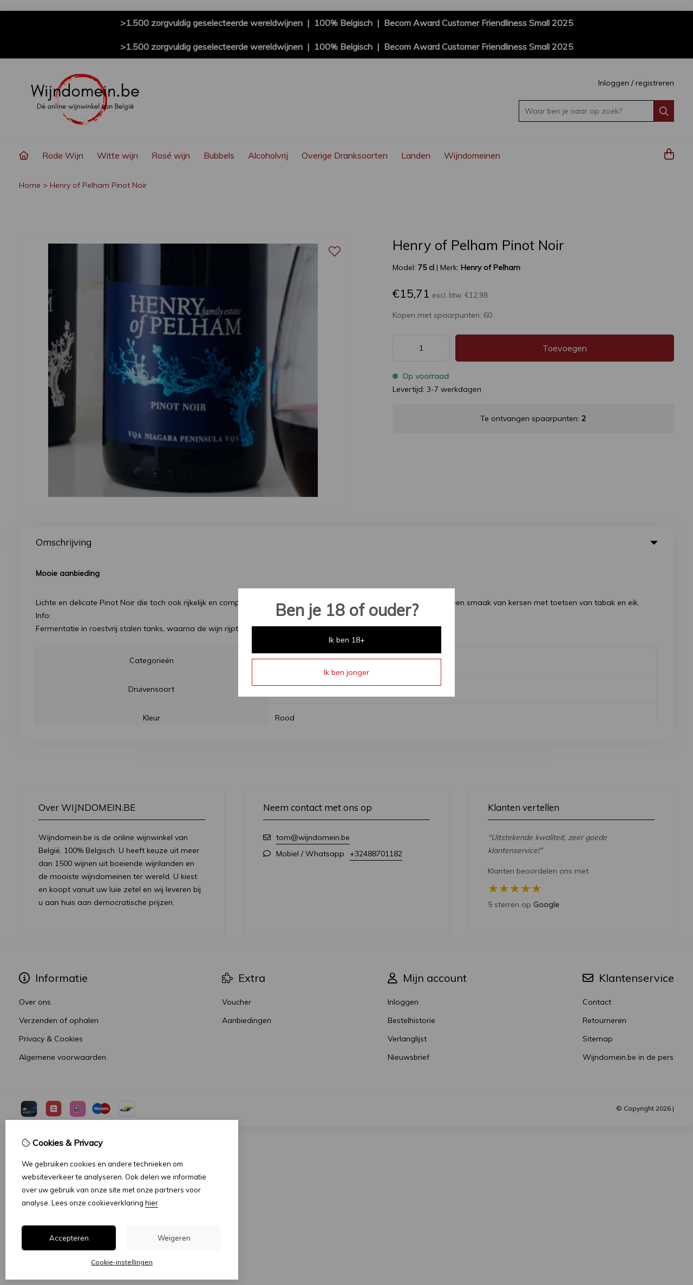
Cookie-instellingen (122, 1262)
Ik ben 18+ (347, 640)
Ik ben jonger (346, 672)
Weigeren (174, 1238)
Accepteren (69, 1238)
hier (151, 1202)
